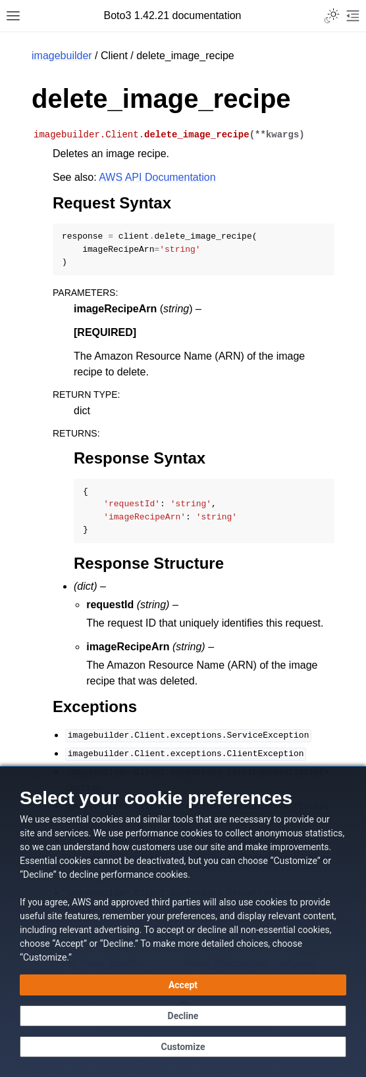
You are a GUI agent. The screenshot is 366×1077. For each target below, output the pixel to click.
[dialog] (183, 921)
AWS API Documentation (157, 177)
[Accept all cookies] (183, 984)
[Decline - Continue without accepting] (183, 1015)
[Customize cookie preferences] (183, 1046)
